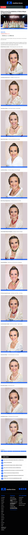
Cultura (2, 505)
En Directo (3, 7)
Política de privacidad (22, 503)
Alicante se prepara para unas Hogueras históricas (10, 473)
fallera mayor (10, 451)
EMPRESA (2, 529)
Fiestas (2, 508)
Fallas (2, 451)
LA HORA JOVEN (12, 506)
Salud (2, 513)
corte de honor (23, 451)
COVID (2, 503)
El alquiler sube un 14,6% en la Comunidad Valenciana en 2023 (11, 479)
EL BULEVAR (12, 505)
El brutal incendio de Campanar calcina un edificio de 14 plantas (11, 465)
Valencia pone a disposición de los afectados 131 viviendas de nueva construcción (12, 476)
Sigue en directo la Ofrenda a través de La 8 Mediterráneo (11, 468)
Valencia (5, 451)
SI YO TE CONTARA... (13, 498)
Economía (2, 522)
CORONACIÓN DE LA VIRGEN (13, 500)
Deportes (2, 506)
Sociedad (2, 514)
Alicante (2, 500)
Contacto (20, 500)
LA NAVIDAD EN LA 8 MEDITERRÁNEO (13, 503)
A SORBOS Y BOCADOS (13, 501)
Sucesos (2, 516)
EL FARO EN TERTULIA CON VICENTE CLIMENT (13, 508)
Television (2, 517)
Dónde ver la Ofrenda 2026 (6, 463)
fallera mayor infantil (16, 451)
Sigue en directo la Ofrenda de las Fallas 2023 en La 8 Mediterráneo (12, 460)
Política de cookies (22, 505)
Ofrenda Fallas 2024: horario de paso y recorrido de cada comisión (12, 471)
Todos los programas (13, 509)
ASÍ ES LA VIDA (12, 497)
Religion (2, 511)
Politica (2, 524)
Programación (21, 497)
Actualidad (3, 497)
